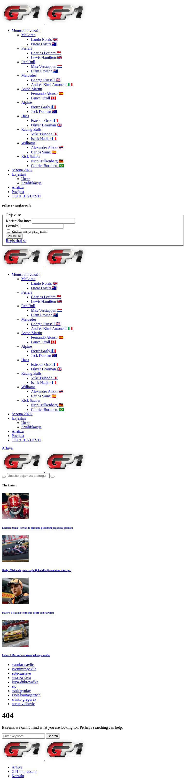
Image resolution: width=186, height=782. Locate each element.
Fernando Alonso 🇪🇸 (47, 93)
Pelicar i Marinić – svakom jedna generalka (26, 655)
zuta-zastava (21, 678)
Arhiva (7, 448)
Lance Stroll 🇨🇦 (43, 98)
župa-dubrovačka (25, 682)
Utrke (25, 179)
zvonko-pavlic (23, 665)
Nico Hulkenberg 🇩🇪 (47, 161)
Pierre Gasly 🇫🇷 (43, 107)
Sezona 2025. (22, 170)
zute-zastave (21, 673)
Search (53, 736)
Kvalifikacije (31, 183)
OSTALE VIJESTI (26, 196)
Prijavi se (14, 236)
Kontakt (18, 776)
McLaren (28, 35)
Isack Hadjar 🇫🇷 (43, 139)
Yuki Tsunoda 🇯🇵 (44, 134)
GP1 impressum (24, 771)
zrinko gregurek (24, 699)
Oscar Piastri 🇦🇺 (44, 44)
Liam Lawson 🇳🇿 (44, 71)
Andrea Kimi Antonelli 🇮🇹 (52, 85)
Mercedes (28, 75)
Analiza (18, 187)
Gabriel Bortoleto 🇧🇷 (47, 166)
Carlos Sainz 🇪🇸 (43, 152)
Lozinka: (13, 226)
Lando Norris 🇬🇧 (44, 39)
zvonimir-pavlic (24, 669)
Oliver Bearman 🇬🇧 (46, 125)
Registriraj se (16, 241)
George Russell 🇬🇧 (46, 80)
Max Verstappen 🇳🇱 (46, 66)
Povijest (18, 192)
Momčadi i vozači (26, 30)
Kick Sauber (31, 156)
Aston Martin (31, 89)
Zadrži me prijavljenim (29, 231)
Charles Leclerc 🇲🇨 (46, 53)
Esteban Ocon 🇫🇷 (44, 120)
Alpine (26, 102)
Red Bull (28, 62)
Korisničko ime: (19, 221)
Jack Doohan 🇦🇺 (44, 112)
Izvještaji (19, 174)
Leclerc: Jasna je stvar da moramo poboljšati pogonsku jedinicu (37, 527)
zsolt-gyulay (21, 691)
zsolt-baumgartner (26, 695)
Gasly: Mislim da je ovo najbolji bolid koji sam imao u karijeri (36, 570)
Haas (25, 116)
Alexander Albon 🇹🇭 (47, 147)
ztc (14, 686)
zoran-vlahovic (23, 704)
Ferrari (26, 48)
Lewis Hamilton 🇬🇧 (46, 57)
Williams (28, 143)
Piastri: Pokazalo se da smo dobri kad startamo (28, 612)
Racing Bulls (31, 129)
